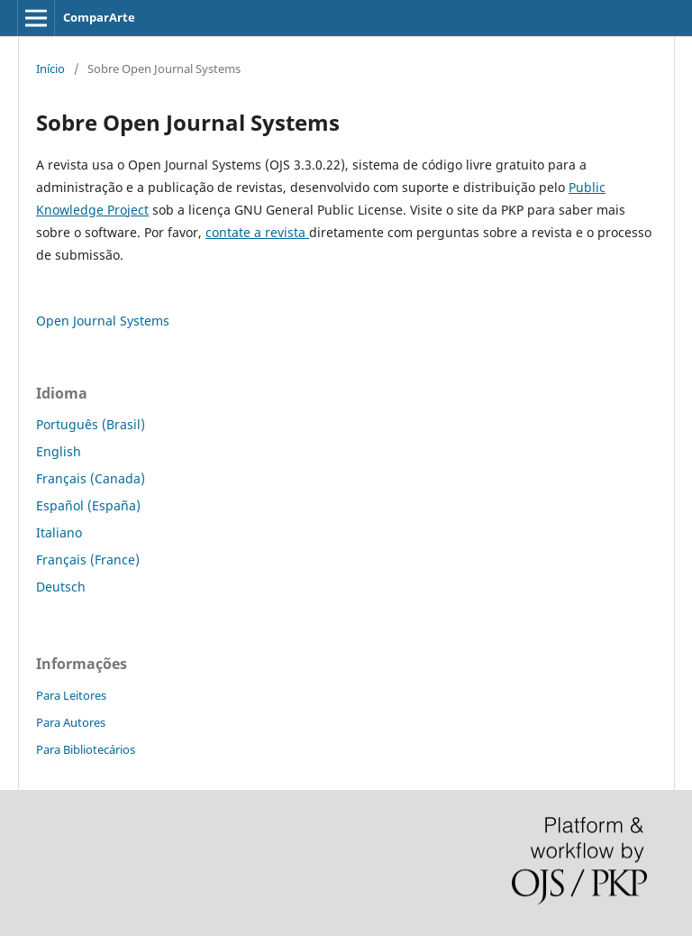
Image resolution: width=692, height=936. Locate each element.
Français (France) (88, 559)
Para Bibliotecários (85, 749)
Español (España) (88, 505)
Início (50, 68)
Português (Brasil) (90, 424)
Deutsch (61, 586)
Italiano (59, 532)
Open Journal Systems (102, 320)
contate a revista (257, 232)
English (58, 451)
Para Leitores (71, 695)
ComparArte (99, 17)
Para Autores (70, 722)
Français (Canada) (90, 478)
